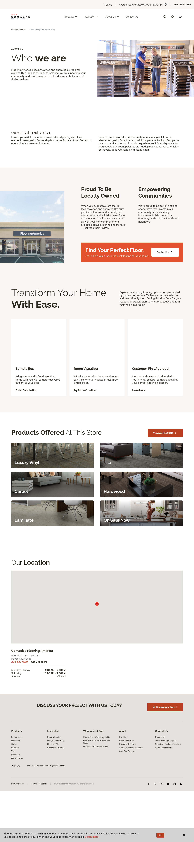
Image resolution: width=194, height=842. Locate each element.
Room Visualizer (54, 754)
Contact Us (132, 16)
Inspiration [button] (91, 16)
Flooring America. (68, 800)
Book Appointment (166, 720)
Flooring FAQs (53, 761)
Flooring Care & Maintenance (95, 763)
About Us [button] (112, 16)
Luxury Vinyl (16, 754)
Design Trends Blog (55, 757)
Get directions (39, 673)
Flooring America (18, 30)
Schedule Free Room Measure (168, 761)
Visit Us (108, 4)
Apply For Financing (163, 764)
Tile (12, 768)
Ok (160, 835)
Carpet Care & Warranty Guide (96, 754)
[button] (165, 16)
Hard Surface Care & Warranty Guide (96, 758)
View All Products (165, 444)
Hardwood (15, 757)
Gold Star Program (127, 768)
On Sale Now (17, 775)
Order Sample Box (26, 401)
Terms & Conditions (38, 800)
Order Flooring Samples (165, 757)
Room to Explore (126, 757)
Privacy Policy (17, 800)
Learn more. (92, 836)
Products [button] (70, 16)
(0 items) (180, 16)
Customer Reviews (127, 761)
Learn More (138, 401)
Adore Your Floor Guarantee (131, 764)
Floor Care (15, 771)
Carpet (14, 761)
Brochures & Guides (55, 764)
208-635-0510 (182, 4)
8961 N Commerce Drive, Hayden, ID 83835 (46, 782)
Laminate (15, 764)
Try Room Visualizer (85, 401)
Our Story (123, 754)
